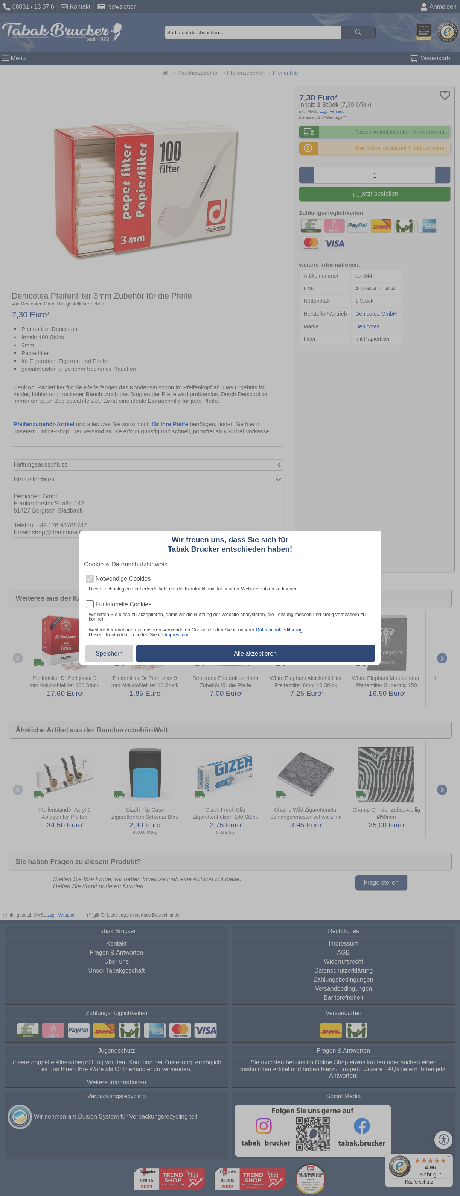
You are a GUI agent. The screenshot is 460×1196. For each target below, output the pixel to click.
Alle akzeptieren (255, 653)
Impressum (176, 634)
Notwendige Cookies (123, 579)
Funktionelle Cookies (124, 604)
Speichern (109, 653)
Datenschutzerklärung (279, 630)
